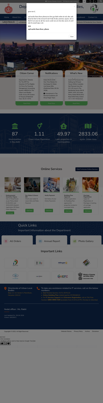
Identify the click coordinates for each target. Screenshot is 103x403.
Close (72, 36)
